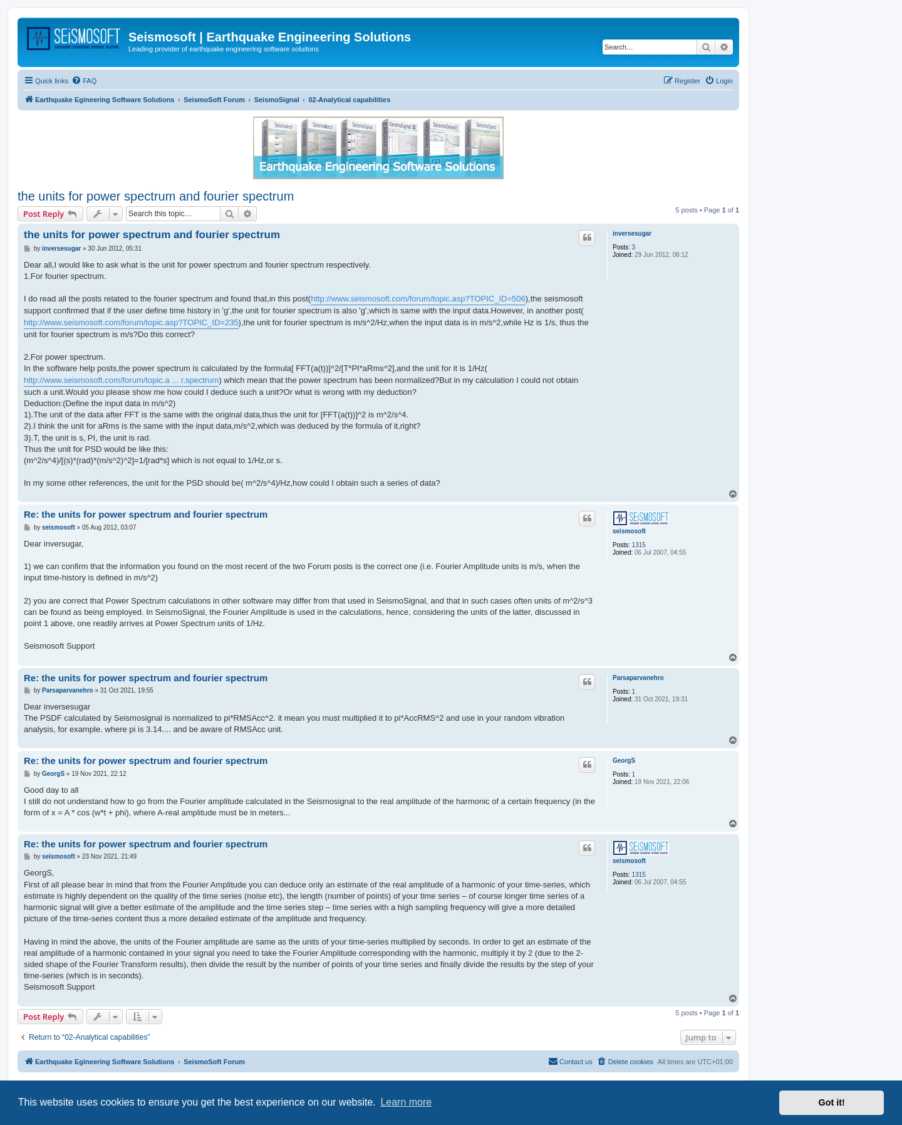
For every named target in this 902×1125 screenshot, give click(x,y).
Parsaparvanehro (638, 677)
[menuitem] (83, 80)
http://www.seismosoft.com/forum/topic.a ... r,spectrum (121, 380)
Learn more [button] (406, 1102)
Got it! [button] (832, 1102)
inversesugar (632, 233)
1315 (639, 545)
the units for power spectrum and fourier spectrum (156, 196)
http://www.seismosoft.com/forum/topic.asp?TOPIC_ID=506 (418, 298)
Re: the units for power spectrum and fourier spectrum (145, 514)
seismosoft (629, 531)
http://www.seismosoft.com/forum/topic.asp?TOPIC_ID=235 (131, 322)
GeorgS (624, 760)
